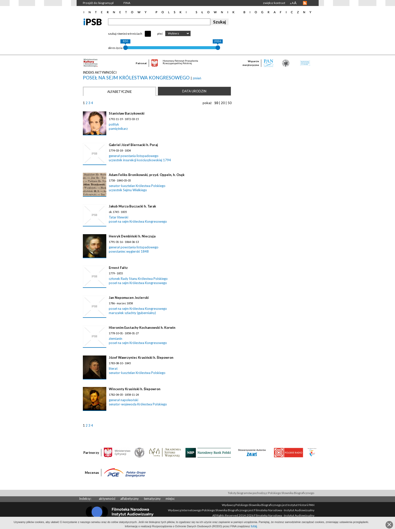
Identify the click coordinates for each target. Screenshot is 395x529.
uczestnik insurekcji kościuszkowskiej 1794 (140, 160)
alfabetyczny (129, 499)
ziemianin (115, 339)
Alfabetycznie (119, 92)
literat (113, 368)
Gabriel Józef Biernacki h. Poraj (133, 145)
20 (223, 103)
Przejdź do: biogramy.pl (98, 3)
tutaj (254, 526)
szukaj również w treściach (125, 33)
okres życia (115, 47)
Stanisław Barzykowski (126, 113)
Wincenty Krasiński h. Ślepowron (134, 389)
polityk (114, 124)
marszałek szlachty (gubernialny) (132, 313)
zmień (197, 78)
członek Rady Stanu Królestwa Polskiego (138, 279)
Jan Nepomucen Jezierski (129, 298)
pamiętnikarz (118, 129)
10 (216, 103)
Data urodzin (194, 91)
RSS (305, 3)
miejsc (170, 499)
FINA (127, 3)
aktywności (107, 499)
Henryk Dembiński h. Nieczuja (132, 236)
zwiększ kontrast (274, 3)
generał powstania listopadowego (133, 156)
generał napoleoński (123, 400)
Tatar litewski (118, 217)
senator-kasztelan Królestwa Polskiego (137, 186)
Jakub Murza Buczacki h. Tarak (132, 206)
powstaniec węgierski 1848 (129, 251)
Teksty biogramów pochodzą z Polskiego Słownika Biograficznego (271, 493)
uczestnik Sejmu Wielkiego (128, 190)
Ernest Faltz (118, 268)
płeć (160, 33)
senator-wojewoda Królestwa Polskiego (138, 404)
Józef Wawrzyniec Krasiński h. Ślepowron (141, 357)
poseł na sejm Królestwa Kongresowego (137, 77)
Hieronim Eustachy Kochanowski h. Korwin (142, 328)
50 (230, 103)
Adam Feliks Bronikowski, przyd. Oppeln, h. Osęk (146, 175)
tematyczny (152, 499)
